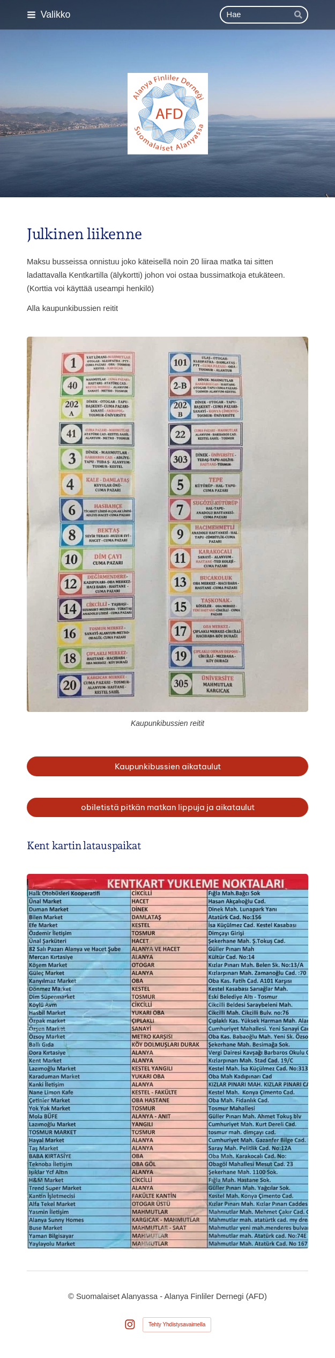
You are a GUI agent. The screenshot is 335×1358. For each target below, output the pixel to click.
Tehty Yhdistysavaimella (177, 1324)
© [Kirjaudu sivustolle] (72, 1296)
